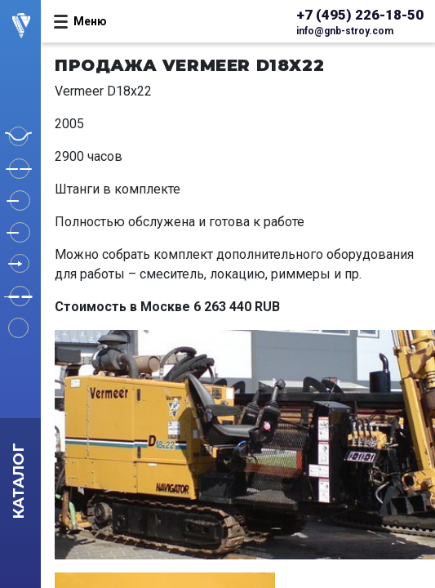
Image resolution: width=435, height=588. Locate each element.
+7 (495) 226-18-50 (360, 15)
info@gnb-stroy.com (344, 31)
